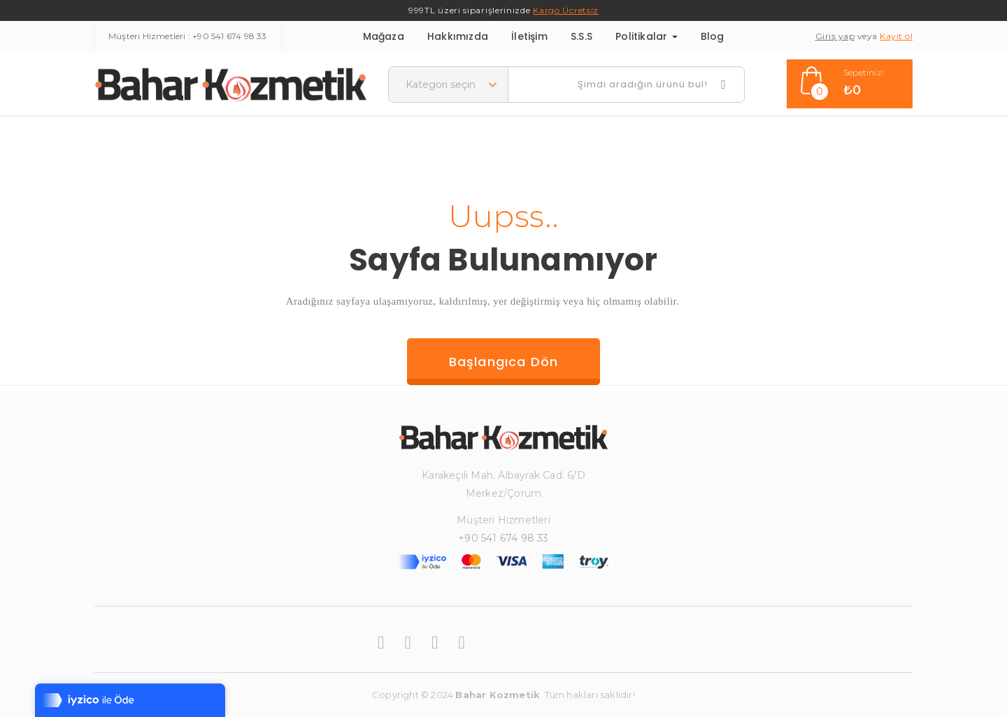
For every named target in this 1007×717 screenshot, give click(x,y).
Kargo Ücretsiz (566, 10)
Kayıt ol (896, 36)
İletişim (529, 36)
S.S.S (581, 36)
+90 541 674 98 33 (229, 36)
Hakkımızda (457, 36)
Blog (712, 36)
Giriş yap (835, 36)
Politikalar (646, 36)
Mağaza (383, 36)
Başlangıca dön (504, 361)
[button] (850, 83)
